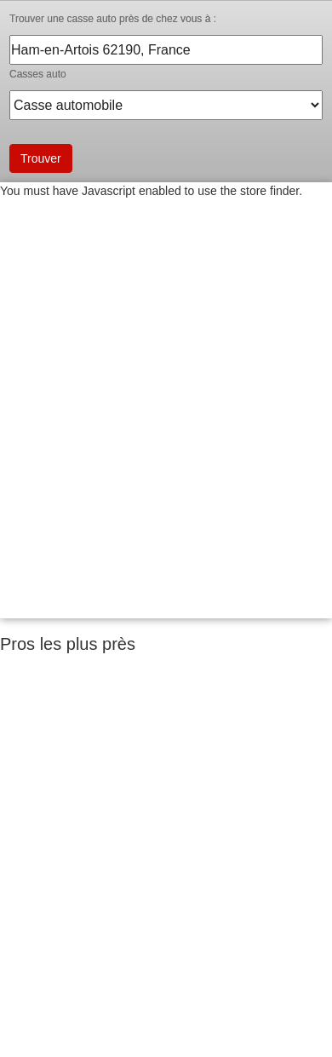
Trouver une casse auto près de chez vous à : (112, 19)
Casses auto (37, 74)
